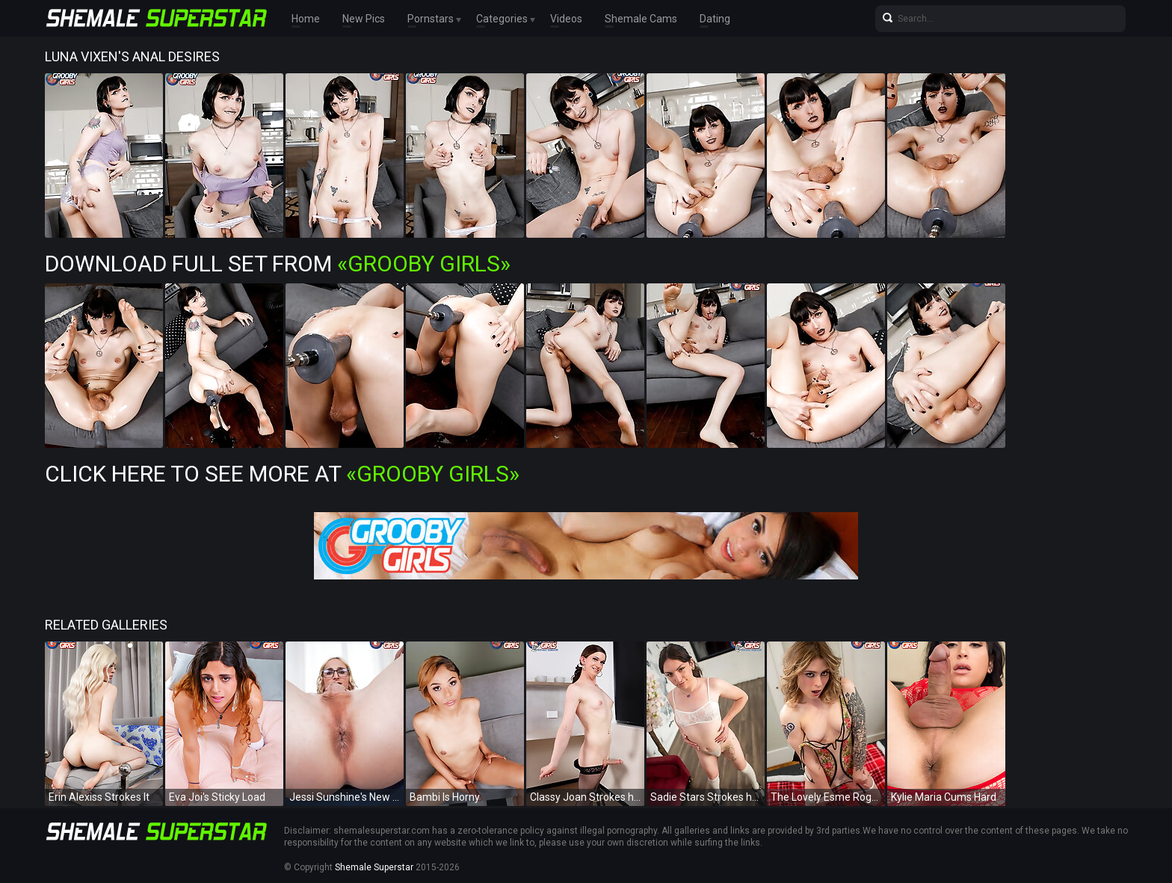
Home (306, 19)
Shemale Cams (641, 19)
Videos (566, 19)
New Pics (363, 19)
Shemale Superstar (374, 867)
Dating (715, 19)
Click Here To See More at (282, 474)
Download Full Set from (278, 263)
